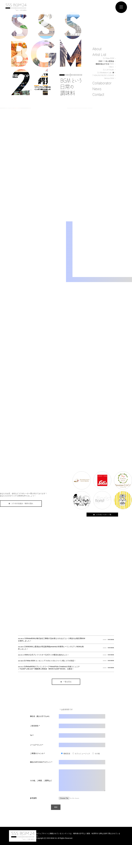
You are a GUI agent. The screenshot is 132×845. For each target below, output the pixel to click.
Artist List (99, 55)
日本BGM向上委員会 (106, 61)
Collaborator (101, 83)
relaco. (111, 67)
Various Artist (109, 78)
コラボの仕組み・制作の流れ (21, 503)
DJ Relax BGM (108, 58)
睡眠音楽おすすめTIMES (105, 64)
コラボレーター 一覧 (102, 514)
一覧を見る (66, 682)
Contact (98, 95)
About (97, 49)
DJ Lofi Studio (108, 70)
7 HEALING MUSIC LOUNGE (103, 75)
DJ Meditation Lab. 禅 (105, 73)
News (96, 89)
